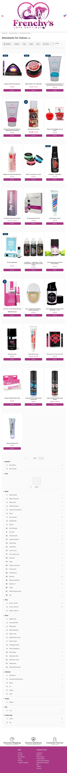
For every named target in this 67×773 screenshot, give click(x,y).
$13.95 (12, 132)
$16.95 (12, 87)
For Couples (21, 757)
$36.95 (33, 401)
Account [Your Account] (38, 768)
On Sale (57, 44)
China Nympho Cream (54, 218)
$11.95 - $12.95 (12, 220)
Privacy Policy (40, 758)
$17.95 (55, 132)
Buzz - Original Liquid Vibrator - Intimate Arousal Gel (33, 309)
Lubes (19, 758)
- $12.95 (33, 132)
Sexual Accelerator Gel (12, 443)
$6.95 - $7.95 (33, 87)
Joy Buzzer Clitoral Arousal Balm (12, 218)
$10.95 (12, 266)
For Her (20, 753)
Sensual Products (13, 33)
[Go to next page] (39, 458)
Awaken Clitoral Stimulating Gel (12, 84)
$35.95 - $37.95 (54, 401)
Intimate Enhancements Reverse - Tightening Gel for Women (12, 130)
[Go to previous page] (27, 458)
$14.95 (33, 220)
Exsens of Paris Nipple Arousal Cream (55, 130)
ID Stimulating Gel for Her (33, 218)
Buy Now (12, 90)
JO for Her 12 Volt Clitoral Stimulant (12, 309)
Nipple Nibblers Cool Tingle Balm (33, 84)
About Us (39, 755)
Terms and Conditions (42, 760)
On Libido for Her (12, 354)
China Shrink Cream (33, 354)
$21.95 (33, 176)
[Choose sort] (48, 44)
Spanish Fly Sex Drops (33, 129)
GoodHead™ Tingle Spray (54, 174)
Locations (39, 753)
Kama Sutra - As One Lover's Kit (55, 354)
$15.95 (55, 220)
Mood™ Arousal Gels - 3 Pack (33, 174)
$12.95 (55, 87)
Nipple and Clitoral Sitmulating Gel (12, 174)
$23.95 (12, 356)
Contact (38, 766)
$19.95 (33, 312)
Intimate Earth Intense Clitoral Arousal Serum (54, 263)
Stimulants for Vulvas (25, 33)
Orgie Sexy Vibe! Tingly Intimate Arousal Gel (33, 398)
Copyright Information (42, 762)
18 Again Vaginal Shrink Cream (12, 398)
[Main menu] (2, 16)
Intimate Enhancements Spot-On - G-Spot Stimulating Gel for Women (54, 84)
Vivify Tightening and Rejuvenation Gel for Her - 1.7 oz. (55, 309)
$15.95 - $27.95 (33, 356)
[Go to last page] (42, 458)
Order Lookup (40, 757)
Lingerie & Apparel (23, 762)
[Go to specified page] (31, 458)
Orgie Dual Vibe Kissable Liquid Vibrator (55, 398)
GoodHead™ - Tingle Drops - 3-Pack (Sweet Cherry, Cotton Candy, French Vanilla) (33, 264)
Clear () (37, 487)
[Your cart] (64, 16)
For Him (20, 755)
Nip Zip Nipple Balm (12, 262)
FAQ (37, 764)
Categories (4, 33)
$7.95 (12, 445)
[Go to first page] (24, 458)
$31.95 (55, 356)
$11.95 (55, 176)
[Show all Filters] (7, 44)
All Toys (20, 760)
